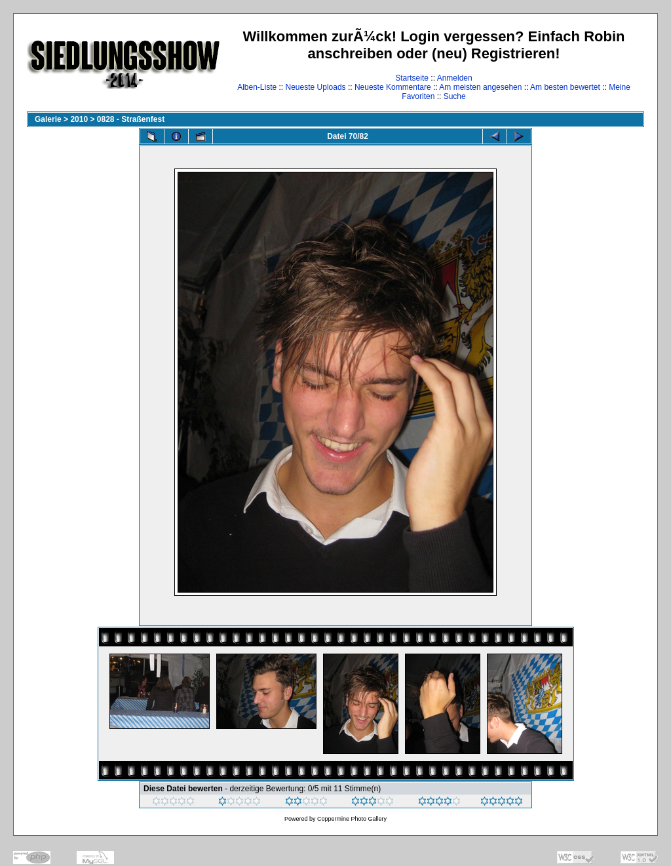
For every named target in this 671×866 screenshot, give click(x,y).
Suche (455, 96)
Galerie (48, 119)
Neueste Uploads (316, 87)
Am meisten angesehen (480, 87)
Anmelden (454, 78)
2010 (79, 119)
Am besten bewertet (565, 87)
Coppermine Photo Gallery (352, 819)
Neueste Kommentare (393, 87)
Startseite (412, 78)
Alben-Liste (257, 87)
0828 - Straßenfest (130, 119)
